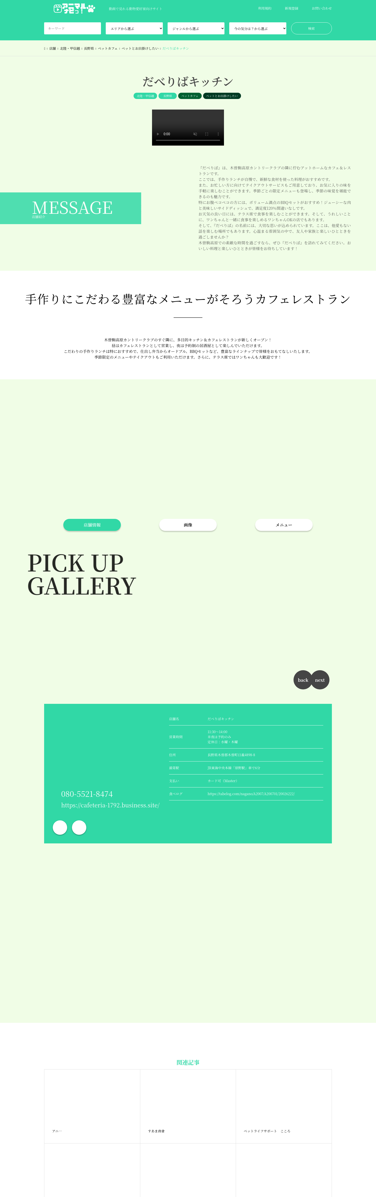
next (320, 680)
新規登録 (291, 8)
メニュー (284, 525)
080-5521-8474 (87, 793)
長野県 (167, 96)
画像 (188, 525)
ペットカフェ (189, 96)
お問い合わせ (322, 8)
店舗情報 (92, 525)
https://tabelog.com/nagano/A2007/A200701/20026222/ (251, 793)
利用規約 (264, 8)
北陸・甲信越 (145, 96)
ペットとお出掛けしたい (222, 96)
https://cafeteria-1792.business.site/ (110, 805)
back (303, 680)
